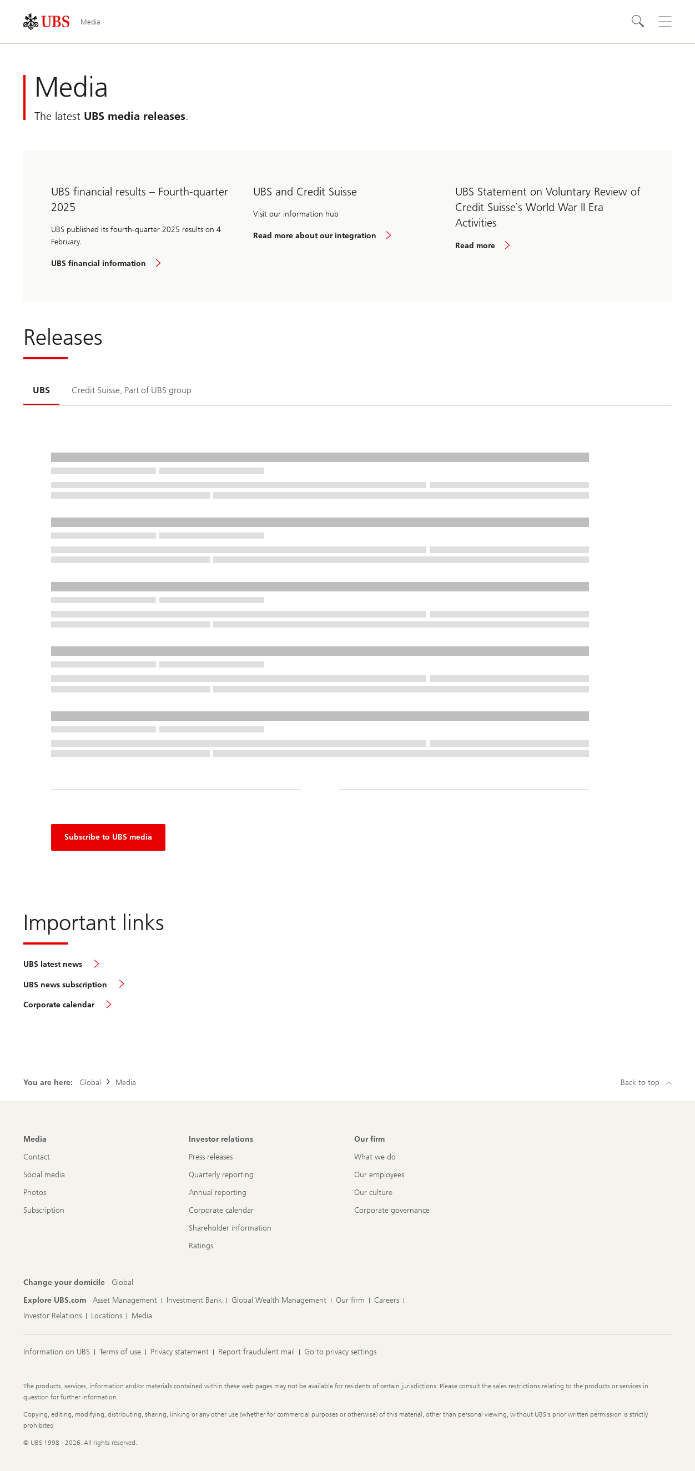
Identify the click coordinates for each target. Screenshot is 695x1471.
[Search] (638, 21)
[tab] (41, 391)
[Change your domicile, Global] (122, 1282)
